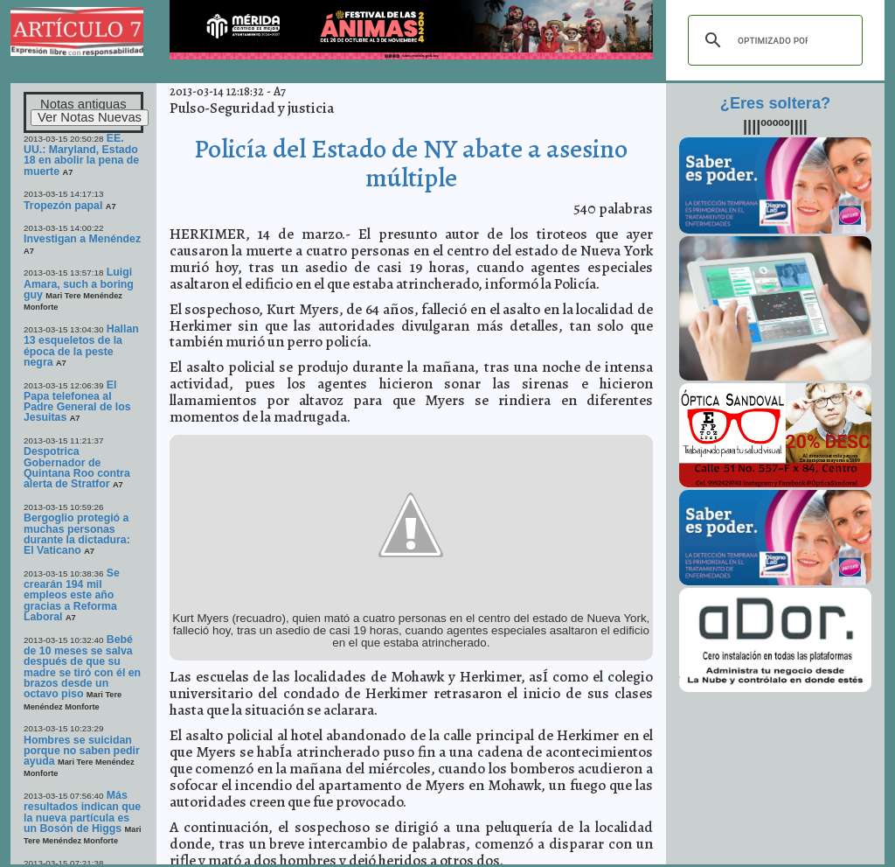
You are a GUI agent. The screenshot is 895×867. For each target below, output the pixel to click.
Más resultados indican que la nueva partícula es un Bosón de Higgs (82, 812)
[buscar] (773, 40)
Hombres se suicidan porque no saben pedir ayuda (82, 751)
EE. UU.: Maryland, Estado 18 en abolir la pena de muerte (81, 155)
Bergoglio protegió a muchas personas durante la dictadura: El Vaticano (77, 534)
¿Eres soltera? (775, 103)
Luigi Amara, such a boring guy (79, 283)
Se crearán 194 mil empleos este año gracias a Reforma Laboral (72, 595)
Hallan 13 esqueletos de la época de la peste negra (81, 345)
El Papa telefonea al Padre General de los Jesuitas (77, 401)
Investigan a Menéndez (82, 239)
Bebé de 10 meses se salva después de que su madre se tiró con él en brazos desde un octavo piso (82, 667)
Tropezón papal (63, 205)
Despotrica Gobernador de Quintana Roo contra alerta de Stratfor (77, 467)
